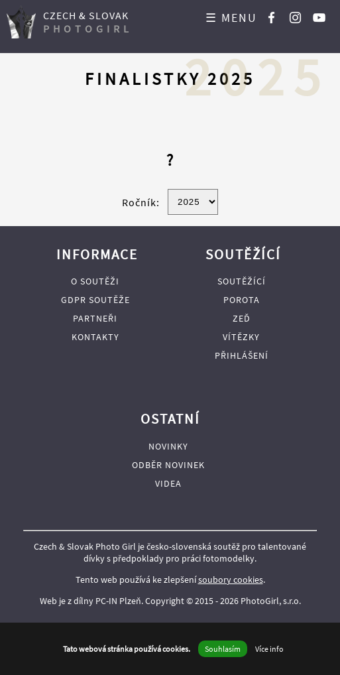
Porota (241, 300)
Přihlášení (241, 355)
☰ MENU (231, 17)
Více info (269, 649)
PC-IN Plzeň (118, 601)
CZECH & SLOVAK (88, 22)
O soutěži (95, 281)
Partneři (95, 318)
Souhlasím (223, 649)
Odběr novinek (168, 465)
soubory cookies (230, 579)
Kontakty (95, 337)
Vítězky (241, 337)
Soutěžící (241, 281)
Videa (168, 483)
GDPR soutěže (95, 300)
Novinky (168, 446)
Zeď (242, 318)
